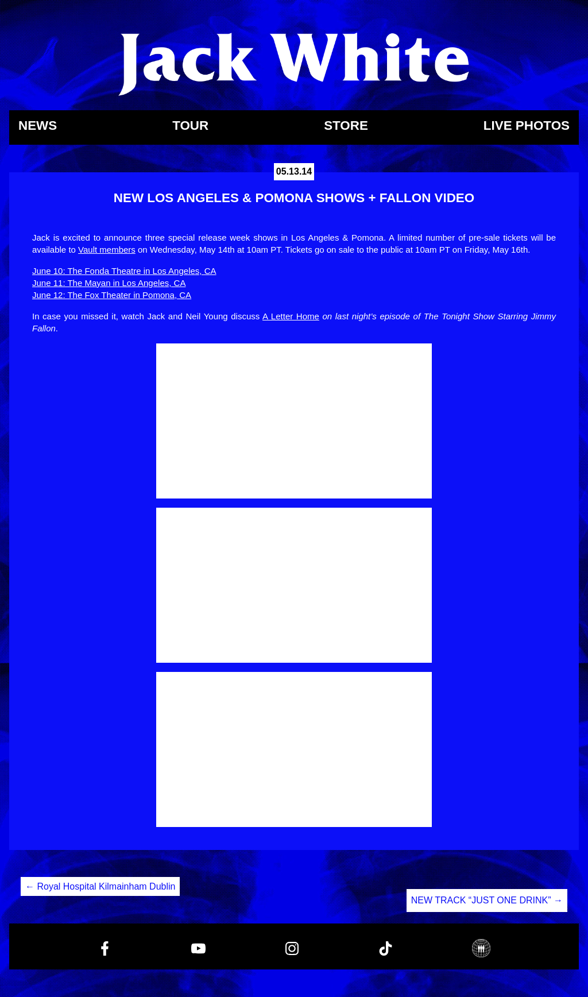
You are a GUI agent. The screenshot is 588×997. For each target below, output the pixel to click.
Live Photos (526, 126)
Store (346, 126)
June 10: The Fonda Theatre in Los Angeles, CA (124, 271)
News (37, 126)
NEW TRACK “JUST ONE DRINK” (487, 900)
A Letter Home (290, 316)
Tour (190, 126)
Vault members (107, 249)
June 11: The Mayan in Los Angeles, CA (108, 283)
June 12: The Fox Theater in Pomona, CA (111, 295)
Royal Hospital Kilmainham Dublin (100, 886)
